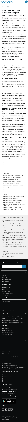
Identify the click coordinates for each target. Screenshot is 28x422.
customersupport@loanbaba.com (10, 365)
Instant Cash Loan (7, 279)
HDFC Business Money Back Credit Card (13, 200)
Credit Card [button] (5, 313)
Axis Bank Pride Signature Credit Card (12, 181)
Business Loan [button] (6, 341)
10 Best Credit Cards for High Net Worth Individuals (12, 172)
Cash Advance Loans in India (9, 293)
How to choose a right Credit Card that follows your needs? (14, 229)
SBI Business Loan (6, 344)
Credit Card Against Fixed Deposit (11, 183)
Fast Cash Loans (6, 291)
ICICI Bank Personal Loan (8, 305)
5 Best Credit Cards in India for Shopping (13, 162)
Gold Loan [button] (5, 325)
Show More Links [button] (14, 357)
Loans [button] (3, 272)
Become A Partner (5, 419)
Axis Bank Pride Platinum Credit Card (12, 179)
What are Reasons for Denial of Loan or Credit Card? (14, 237)
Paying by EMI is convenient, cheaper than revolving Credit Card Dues (14, 240)
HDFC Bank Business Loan (8, 346)
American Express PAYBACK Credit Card (12, 177)
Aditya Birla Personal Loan (8, 308)
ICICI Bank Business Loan (8, 348)
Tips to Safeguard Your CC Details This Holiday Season (13, 254)
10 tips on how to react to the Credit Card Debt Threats (13, 221)
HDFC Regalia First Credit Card (11, 187)
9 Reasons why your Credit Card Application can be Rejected (14, 247)
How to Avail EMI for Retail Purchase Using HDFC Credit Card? (14, 205)
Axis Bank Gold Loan (7, 336)
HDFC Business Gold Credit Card (11, 198)
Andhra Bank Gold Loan (8, 338)
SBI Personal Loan (6, 301)
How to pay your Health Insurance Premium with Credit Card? (13, 233)
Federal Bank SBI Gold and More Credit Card (14, 185)
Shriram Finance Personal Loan (9, 310)
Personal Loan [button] (6, 298)
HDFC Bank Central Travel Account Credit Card (14, 189)
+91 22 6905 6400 (7, 363)
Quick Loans (5, 289)
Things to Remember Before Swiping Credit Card (13, 242)
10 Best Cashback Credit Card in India (12, 170)
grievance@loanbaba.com (9, 378)
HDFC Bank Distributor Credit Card (11, 191)
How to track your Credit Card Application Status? (14, 235)
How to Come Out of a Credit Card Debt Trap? (14, 207)
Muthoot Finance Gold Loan (8, 332)
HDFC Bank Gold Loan (7, 330)
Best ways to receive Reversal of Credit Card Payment (12, 226)
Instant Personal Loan (7, 277)
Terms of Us (4, 417)
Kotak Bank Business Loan (8, 351)
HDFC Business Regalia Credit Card (12, 202)
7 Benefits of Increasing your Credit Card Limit (14, 166)
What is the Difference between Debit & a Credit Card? (13, 218)
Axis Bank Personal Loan (8, 307)
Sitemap (17, 417)
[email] (12, 266)
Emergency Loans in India (8, 295)
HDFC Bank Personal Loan (8, 303)
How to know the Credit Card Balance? (11, 223)
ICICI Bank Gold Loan (7, 334)
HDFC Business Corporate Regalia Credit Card (14, 196)
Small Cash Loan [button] (6, 284)
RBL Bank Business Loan (8, 353)
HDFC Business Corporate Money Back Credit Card (14, 193)
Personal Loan (6, 281)
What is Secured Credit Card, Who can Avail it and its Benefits (14, 250)
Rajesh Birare (6, 374)
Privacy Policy (11, 417)
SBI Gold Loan (6, 328)
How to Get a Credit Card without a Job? (13, 209)
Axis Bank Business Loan (8, 349)
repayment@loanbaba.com (9, 393)
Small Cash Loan (6, 275)
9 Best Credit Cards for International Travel (13, 168)
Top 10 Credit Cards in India (9, 256)
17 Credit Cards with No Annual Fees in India (13, 175)
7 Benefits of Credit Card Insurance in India (13, 164)
